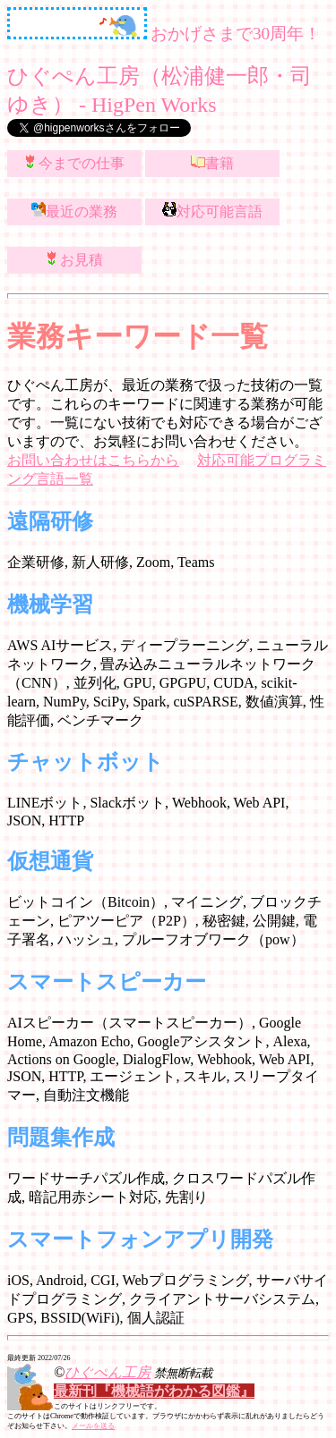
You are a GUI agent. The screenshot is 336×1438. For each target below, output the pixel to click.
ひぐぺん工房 (108, 1372)
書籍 (212, 162)
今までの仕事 (74, 162)
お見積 (74, 258)
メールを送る (93, 1426)
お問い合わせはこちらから (93, 460)
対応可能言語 (212, 210)
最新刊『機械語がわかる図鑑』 (154, 1391)
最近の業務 (74, 210)
